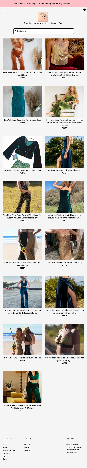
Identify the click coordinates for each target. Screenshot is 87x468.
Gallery (5, 459)
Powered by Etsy (71, 453)
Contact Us (6, 453)
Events (5, 456)
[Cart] (84, 10)
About (5, 447)
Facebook (27, 447)
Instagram (27, 450)
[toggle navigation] (4, 10)
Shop (4, 444)
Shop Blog (27, 444)
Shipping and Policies (10, 450)
